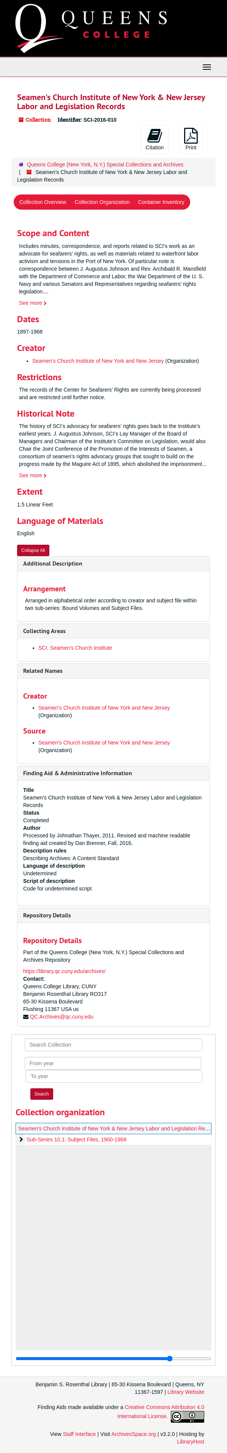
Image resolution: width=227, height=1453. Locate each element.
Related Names (43, 671)
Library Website (185, 1392)
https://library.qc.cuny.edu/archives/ (64, 971)
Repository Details (47, 915)
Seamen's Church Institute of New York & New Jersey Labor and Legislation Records (118, 1128)
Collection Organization (102, 202)
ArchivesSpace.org (133, 1434)
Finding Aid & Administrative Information (77, 773)
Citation (155, 139)
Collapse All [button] (33, 550)
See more (33, 303)
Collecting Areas (44, 631)
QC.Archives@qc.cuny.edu (61, 1017)
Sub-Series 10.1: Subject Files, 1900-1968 (76, 1139)
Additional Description (52, 563)
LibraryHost (190, 1442)
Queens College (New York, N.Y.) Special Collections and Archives (105, 164)
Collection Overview (42, 202)
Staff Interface (79, 1434)
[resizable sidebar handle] (113, 1359)
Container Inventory (161, 202)
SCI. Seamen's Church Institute (75, 648)
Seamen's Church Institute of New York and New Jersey (98, 361)
